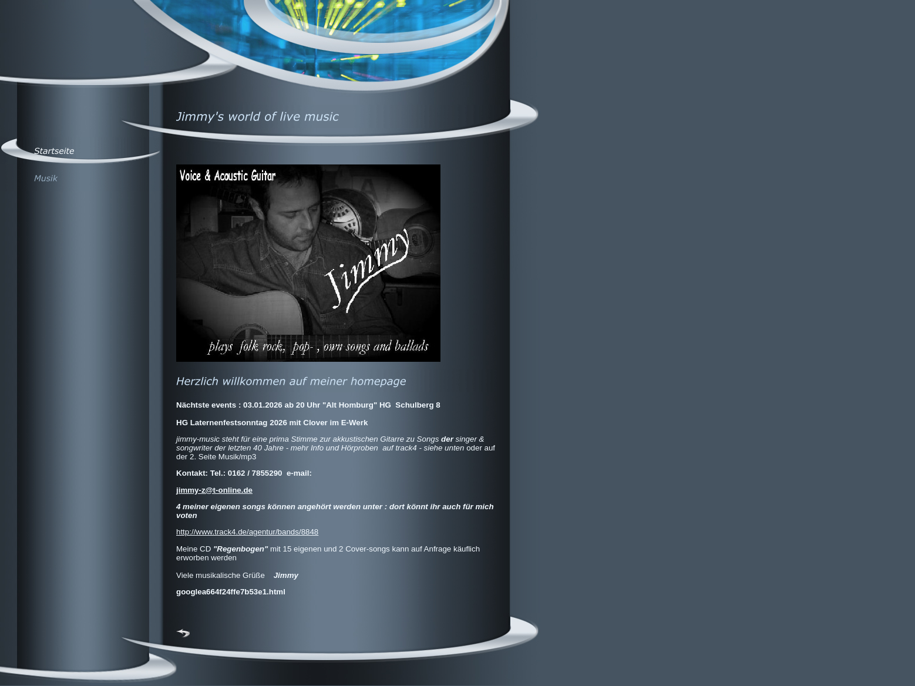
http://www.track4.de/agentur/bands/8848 (247, 531)
